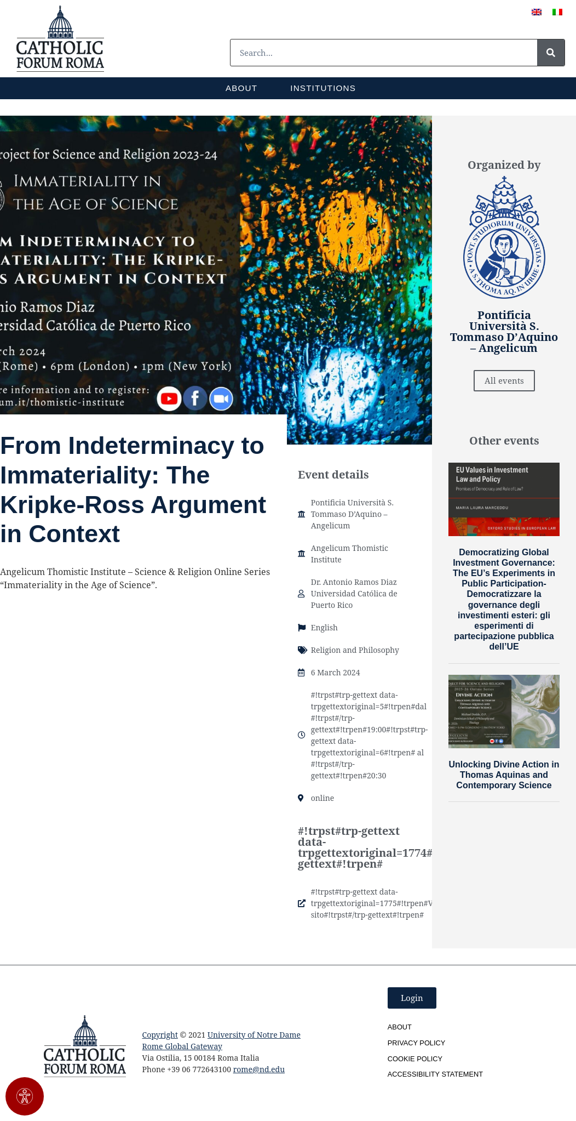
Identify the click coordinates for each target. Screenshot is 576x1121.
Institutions (323, 88)
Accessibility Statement (435, 1074)
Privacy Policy (417, 1043)
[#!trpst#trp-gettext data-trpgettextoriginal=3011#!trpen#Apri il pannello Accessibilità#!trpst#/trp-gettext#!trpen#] (24, 1096)
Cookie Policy (415, 1059)
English (324, 627)
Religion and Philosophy (355, 650)
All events (504, 380)
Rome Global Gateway (182, 1046)
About (241, 88)
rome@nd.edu (259, 1069)
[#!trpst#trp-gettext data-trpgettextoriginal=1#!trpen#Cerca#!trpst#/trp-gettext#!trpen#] (551, 52)
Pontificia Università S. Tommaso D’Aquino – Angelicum (352, 514)
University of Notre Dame (254, 1034)
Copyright (160, 1034)
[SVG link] (60, 38)
